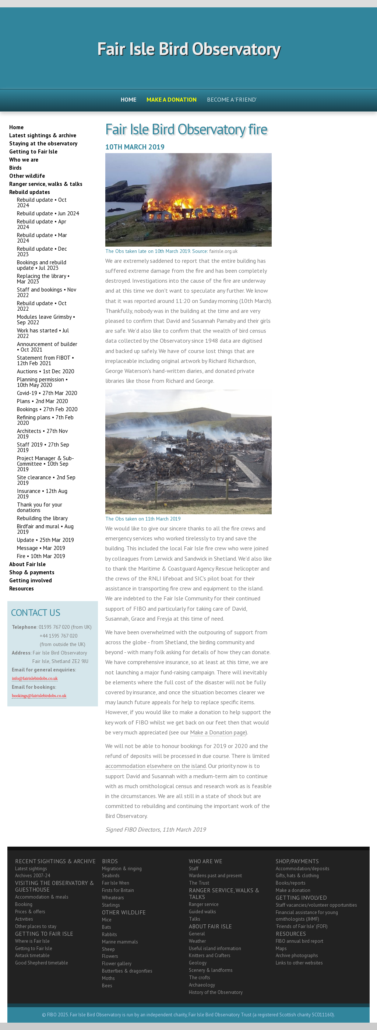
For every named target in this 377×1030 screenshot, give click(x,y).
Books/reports (291, 883)
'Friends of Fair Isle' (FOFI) (302, 926)
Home (128, 99)
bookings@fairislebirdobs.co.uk (39, 696)
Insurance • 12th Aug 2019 (42, 493)
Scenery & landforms (211, 970)
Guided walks (202, 912)
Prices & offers (30, 912)
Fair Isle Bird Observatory (188, 48)
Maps (281, 948)
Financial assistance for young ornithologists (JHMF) (307, 915)
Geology (198, 963)
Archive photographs (297, 955)
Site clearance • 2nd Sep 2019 (46, 480)
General (197, 934)
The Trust (199, 883)
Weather (197, 941)
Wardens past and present (215, 875)
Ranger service (204, 904)
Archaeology (202, 985)
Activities (24, 919)
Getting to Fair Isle (33, 948)
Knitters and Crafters (209, 955)
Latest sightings (31, 868)
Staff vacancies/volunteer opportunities (316, 905)
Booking (23, 904)
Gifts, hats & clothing (297, 875)
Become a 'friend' (232, 99)
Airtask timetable (32, 955)
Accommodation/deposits (303, 868)
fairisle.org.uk (223, 251)
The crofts (199, 977)
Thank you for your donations (39, 507)
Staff (193, 868)
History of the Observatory (216, 992)
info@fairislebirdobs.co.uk (34, 678)
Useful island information (215, 948)
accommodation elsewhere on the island (155, 765)
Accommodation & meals (41, 897)
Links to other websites (299, 963)
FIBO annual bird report (299, 941)
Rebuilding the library (42, 518)
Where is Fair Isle (32, 941)
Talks (194, 919)
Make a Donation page (218, 732)
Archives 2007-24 (32, 875)
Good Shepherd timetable (41, 963)
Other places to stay (35, 926)
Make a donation (293, 890)
